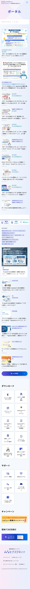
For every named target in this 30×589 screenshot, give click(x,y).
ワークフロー (15, 172)
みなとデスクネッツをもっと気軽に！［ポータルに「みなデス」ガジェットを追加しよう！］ (14, 163)
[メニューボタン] (27, 2)
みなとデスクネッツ (6, 21)
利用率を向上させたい (17, 139)
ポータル (4, 51)
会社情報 (21, 564)
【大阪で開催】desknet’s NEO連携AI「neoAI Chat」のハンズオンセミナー (13, 289)
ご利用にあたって (16, 557)
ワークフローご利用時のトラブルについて (14, 350)
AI (3, 268)
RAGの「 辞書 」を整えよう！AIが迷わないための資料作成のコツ (14, 365)
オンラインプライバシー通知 (10, 564)
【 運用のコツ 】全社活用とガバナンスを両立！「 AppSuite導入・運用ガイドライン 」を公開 (14, 335)
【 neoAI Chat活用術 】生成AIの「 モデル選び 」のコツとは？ (14, 304)
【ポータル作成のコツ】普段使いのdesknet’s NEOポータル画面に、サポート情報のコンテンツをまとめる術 (14, 117)
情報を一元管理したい (17, 109)
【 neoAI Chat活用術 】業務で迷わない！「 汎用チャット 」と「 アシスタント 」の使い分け (14, 273)
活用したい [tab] (14, 222)
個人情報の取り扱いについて (10, 560)
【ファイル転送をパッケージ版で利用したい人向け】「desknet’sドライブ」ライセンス (14, 319)
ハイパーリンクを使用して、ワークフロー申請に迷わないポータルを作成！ (14, 178)
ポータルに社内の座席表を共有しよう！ (14, 208)
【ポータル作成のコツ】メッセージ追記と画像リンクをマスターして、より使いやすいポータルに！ (14, 133)
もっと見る (14, 373)
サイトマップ (6, 557)
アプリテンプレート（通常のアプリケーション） (13, 84)
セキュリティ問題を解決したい (19, 326)
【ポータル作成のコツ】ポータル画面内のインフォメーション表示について (14, 55)
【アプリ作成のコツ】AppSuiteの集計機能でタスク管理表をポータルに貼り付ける (14, 87)
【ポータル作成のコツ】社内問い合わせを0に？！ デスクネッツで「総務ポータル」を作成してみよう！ (14, 194)
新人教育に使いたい (17, 328)
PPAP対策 (14, 311)
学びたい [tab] (24, 222)
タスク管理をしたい (7, 82)
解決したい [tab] (5, 222)
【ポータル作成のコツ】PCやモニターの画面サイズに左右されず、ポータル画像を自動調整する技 (14, 102)
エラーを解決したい (17, 341)
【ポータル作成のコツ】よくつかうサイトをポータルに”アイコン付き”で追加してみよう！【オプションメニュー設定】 (14, 148)
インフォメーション (6, 50)
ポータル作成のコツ (17, 95)
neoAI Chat (6, 269)
